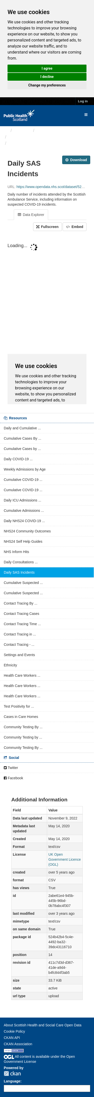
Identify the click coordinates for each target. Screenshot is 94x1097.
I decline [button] (47, 77)
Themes (22, 130)
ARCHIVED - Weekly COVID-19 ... (43, 137)
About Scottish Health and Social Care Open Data (42, 1025)
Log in (83, 101)
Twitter (11, 768)
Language (12, 1081)
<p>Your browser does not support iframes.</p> (47, 322)
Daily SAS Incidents (30, 143)
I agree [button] (47, 68)
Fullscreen (47, 227)
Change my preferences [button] (47, 85)
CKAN (12, 1073)
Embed (74, 227)
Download (76, 160)
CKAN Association (18, 1044)
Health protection (54, 130)
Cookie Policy (14, 1031)
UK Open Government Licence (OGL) (64, 859)
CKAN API (12, 1038)
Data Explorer (31, 215)
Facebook (13, 778)
